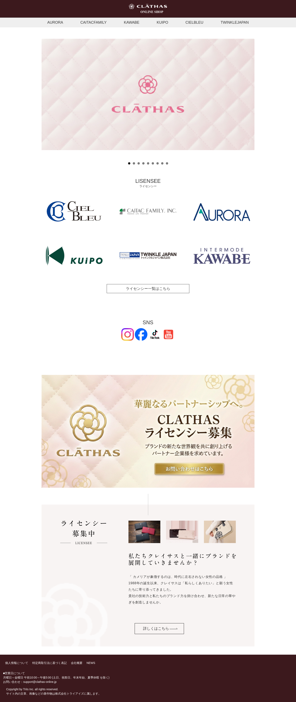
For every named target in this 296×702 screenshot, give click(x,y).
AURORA (55, 22)
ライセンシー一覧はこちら (148, 289)
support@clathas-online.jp (40, 681)
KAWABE (131, 22)
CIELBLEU (194, 22)
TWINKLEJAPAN (235, 22)
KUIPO (162, 22)
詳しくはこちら (156, 628)
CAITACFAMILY (93, 22)
